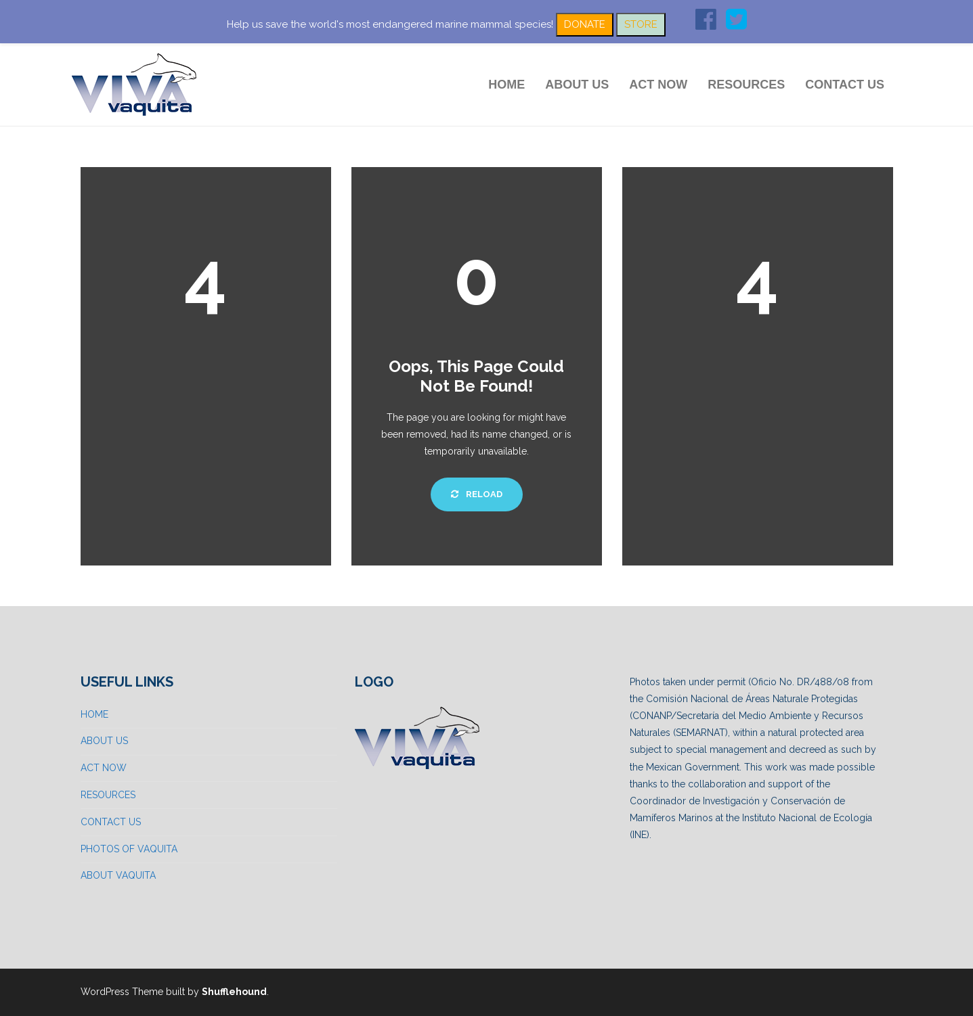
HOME (506, 84)
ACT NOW (658, 84)
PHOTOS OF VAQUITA (129, 849)
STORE (640, 24)
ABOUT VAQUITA (118, 875)
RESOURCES (746, 84)
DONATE (584, 24)
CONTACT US (844, 84)
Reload (476, 494)
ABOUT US (577, 84)
